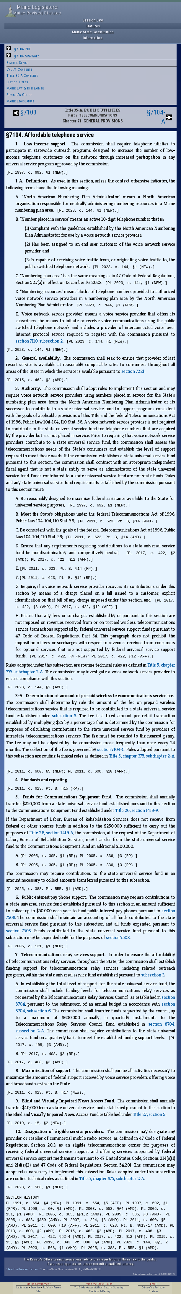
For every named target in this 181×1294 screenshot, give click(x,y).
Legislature (22, 1287)
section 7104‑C (110, 749)
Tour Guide (79, 1287)
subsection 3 (64, 715)
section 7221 (132, 371)
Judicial (47, 1287)
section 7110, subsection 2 (39, 341)
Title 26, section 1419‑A (136, 810)
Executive (35, 1287)
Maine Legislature (20, 101)
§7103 (28, 112)
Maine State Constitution (93, 32)
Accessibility (94, 1287)
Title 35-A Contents (22, 75)
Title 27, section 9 (149, 1114)
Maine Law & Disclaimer (25, 88)
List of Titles (17, 82)
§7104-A (156, 117)
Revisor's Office (19, 94)
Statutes (93, 26)
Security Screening (113, 1287)
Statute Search (18, 62)
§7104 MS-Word (26, 56)
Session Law (92, 20)
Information (92, 38)
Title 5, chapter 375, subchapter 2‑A (141, 756)
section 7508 (18, 931)
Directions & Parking (99, 1291)
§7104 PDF (22, 49)
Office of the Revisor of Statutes (22, 1269)
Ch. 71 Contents (19, 69)
